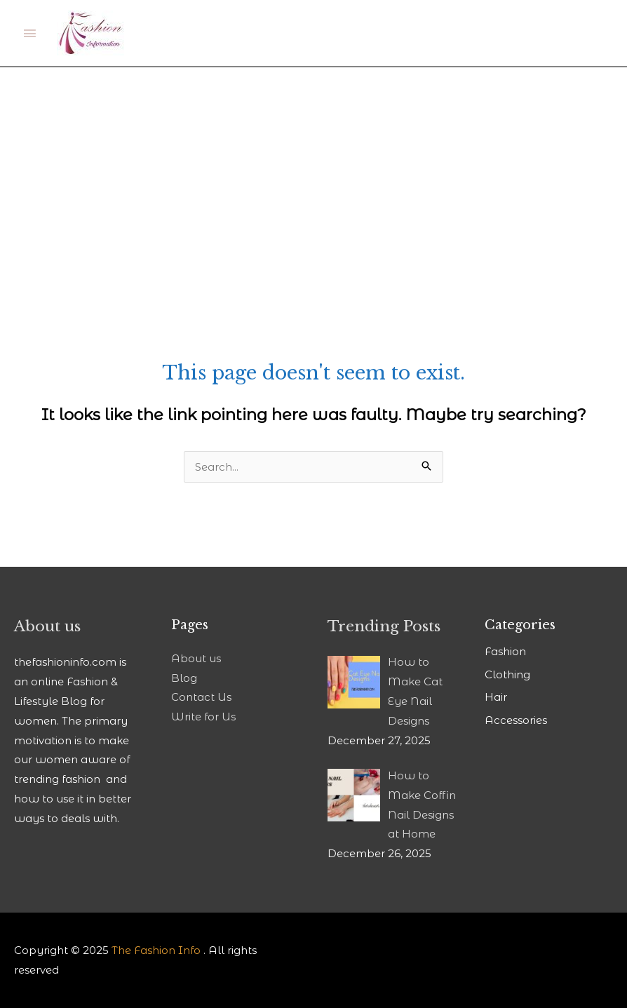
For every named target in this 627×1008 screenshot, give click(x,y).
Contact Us (201, 697)
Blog (184, 678)
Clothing (507, 674)
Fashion (505, 651)
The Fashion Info (156, 950)
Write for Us (203, 716)
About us (196, 658)
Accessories (516, 720)
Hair (496, 697)
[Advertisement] (313, 172)
